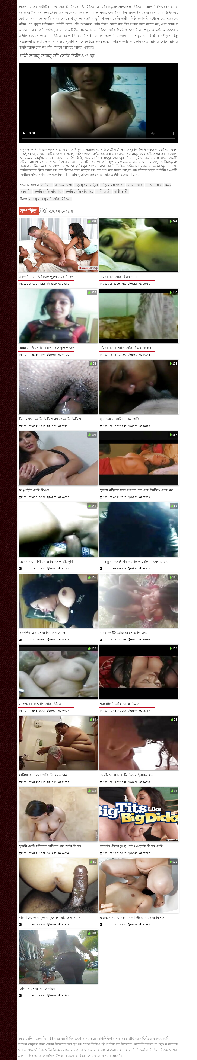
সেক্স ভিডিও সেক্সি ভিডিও (109, 30)
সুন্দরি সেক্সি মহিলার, (79, 191)
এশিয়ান (46, 185)
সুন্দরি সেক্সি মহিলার (47, 191)
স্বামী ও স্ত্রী (103, 191)
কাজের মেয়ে (63, 185)
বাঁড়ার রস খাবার (112, 185)
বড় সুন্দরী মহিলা (86, 185)
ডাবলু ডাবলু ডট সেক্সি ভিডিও (49, 199)
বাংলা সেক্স (135, 185)
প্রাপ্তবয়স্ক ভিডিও (131, 7)
